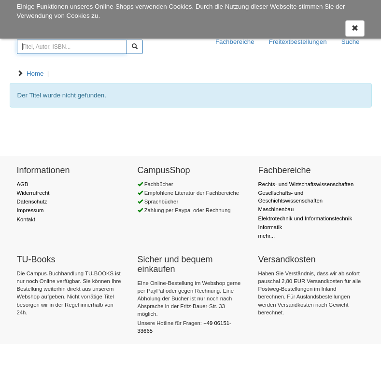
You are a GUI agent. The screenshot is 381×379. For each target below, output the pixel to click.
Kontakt (26, 219)
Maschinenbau (276, 209)
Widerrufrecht (33, 193)
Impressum (30, 210)
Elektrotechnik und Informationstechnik (305, 218)
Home (35, 73)
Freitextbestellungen (298, 41)
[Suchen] (135, 47)
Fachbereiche (234, 41)
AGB (22, 184)
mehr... (266, 236)
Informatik (270, 227)
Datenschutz (32, 201)
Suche (350, 41)
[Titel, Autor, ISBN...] (72, 47)
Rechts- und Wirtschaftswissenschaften (306, 184)
